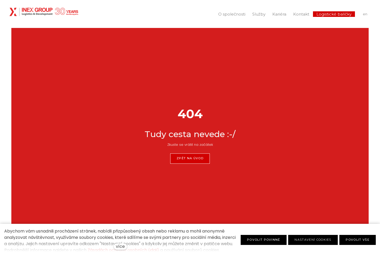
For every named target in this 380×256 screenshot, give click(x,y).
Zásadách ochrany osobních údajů (123, 250)
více (120, 246)
